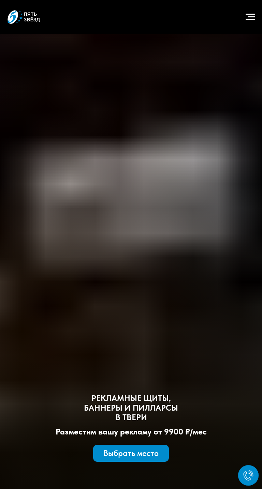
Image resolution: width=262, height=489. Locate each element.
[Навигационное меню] (250, 17)
